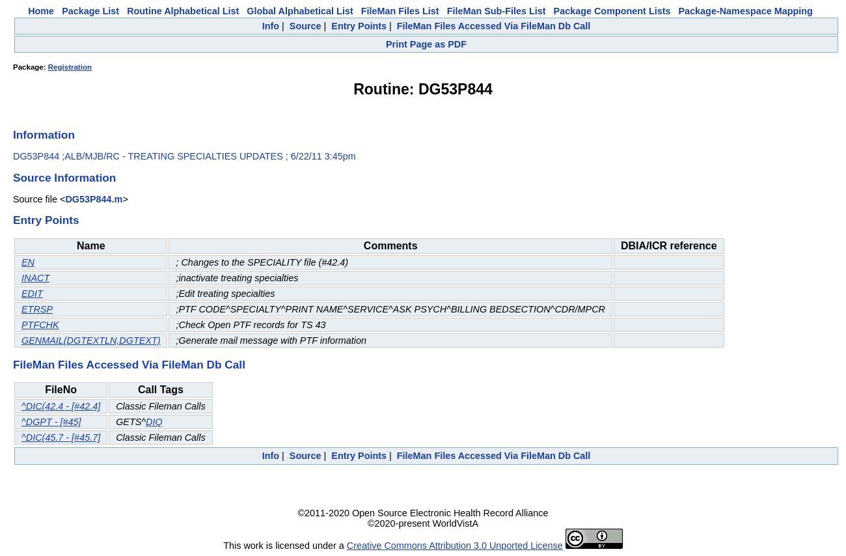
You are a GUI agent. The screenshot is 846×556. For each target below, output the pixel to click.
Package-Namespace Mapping (746, 11)
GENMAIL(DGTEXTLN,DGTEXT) (90, 340)
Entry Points (359, 26)
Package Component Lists (612, 11)
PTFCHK (40, 325)
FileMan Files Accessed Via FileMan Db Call (494, 26)
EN (27, 262)
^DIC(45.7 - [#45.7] (60, 437)
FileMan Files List (400, 11)
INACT (35, 278)
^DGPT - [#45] (51, 422)
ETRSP (37, 309)
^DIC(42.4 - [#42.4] (60, 406)
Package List (90, 11)
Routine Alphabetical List (183, 11)
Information (44, 134)
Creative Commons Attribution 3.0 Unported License (455, 545)
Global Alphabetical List (300, 11)
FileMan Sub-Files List (496, 11)
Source (305, 26)
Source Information (64, 177)
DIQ (154, 422)
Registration (70, 67)
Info (270, 26)
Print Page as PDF (426, 44)
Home (41, 11)
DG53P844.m (93, 199)
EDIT (32, 293)
